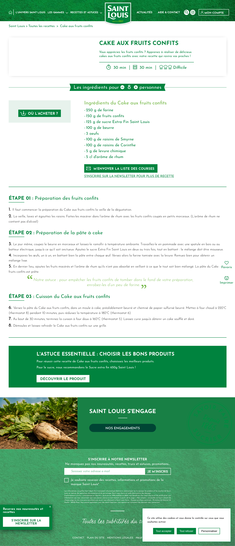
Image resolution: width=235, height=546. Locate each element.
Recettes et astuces (84, 12)
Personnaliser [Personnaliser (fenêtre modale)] (209, 531)
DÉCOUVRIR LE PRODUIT (63, 379)
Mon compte (212, 13)
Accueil (10, 12)
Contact (78, 538)
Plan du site (95, 538)
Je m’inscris (158, 471)
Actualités (144, 12)
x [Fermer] (50, 506)
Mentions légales (120, 538)
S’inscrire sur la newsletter (26, 522)
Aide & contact (169, 12)
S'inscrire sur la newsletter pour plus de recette (129, 176)
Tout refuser (186, 531)
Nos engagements (122, 428)
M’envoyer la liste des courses (120, 169)
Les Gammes (56, 12)
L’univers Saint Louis (30, 12)
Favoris (226, 265)
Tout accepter (164, 531)
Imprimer (226, 280)
